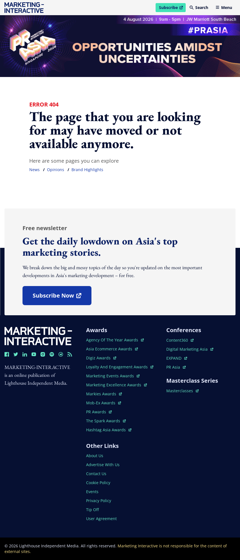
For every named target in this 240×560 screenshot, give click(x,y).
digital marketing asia (189, 349)
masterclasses (182, 390)
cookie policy (98, 482)
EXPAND (176, 358)
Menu (224, 7)
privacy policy (98, 500)
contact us (96, 473)
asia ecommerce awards (112, 349)
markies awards (104, 393)
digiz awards (101, 358)
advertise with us (103, 464)
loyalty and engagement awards (119, 366)
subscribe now (61, 297)
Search (199, 7)
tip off (92, 509)
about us (94, 455)
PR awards (99, 411)
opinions (55, 169)
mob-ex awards (103, 402)
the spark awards (106, 420)
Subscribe (172, 8)
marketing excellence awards (116, 384)
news (34, 169)
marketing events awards (113, 375)
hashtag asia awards (108, 429)
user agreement (101, 518)
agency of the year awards (115, 340)
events (92, 491)
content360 (180, 340)
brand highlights (87, 169)
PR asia (176, 367)
